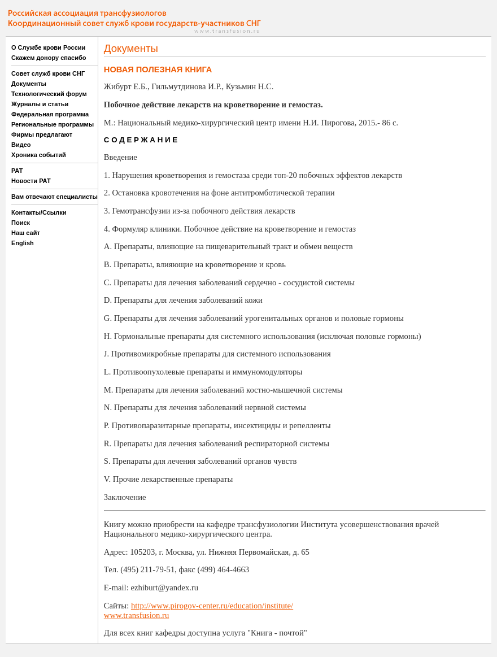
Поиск (20, 222)
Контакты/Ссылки (39, 212)
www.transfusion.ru (136, 615)
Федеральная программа (50, 114)
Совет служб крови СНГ (48, 73)
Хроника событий (38, 154)
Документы (28, 83)
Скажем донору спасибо (48, 57)
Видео (21, 144)
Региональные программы (52, 124)
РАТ (17, 170)
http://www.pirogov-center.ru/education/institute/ (212, 605)
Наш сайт (25, 232)
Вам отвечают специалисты (54, 196)
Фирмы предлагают (41, 134)
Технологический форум (49, 93)
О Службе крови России (48, 47)
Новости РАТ (31, 180)
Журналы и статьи (39, 104)
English (22, 243)
